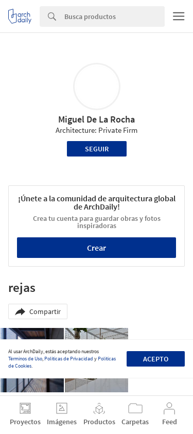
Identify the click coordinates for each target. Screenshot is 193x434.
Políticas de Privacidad (68, 358)
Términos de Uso (25, 358)
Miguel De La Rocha (96, 119)
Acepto (155, 358)
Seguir (97, 148)
